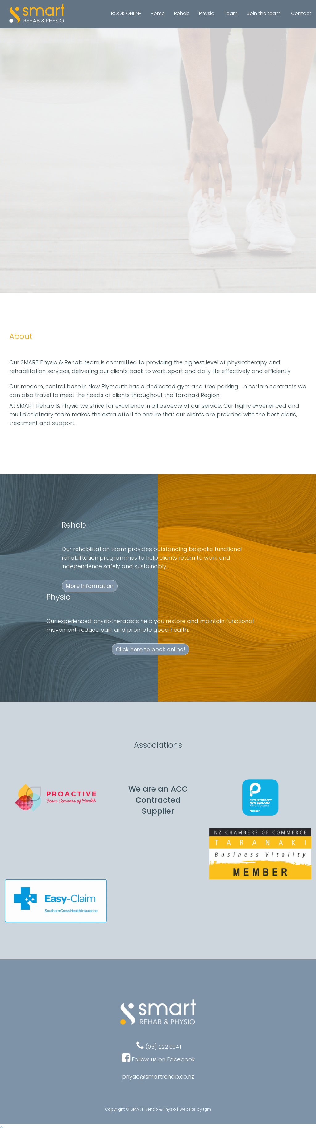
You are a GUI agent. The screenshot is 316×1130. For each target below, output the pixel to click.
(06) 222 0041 (158, 1047)
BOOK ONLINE (126, 13)
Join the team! (264, 13)
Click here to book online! (158, 224)
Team (231, 13)
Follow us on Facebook (163, 1059)
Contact (301, 13)
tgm (207, 1109)
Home (158, 13)
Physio (206, 13)
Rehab (182, 13)
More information (90, 586)
